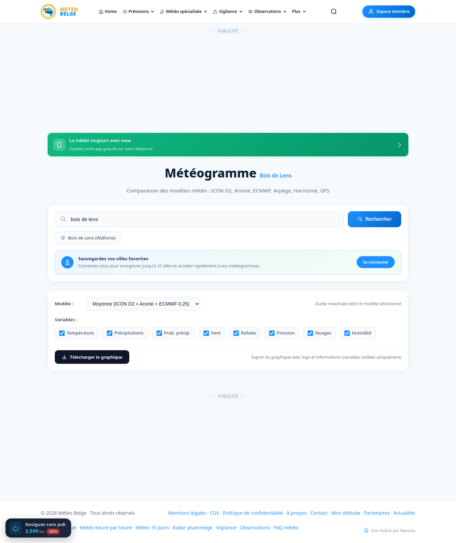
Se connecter (376, 262)
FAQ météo (286, 527)
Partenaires (377, 513)
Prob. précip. (174, 333)
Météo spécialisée (183, 11)
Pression (282, 333)
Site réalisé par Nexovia (389, 530)
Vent (212, 333)
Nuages (319, 333)
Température (76, 333)
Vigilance (227, 11)
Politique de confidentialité (253, 513)
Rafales (244, 333)
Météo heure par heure (106, 527)
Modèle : (64, 303)
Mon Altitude (345, 513)
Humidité (358, 333)
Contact (319, 513)
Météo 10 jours (152, 527)
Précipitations (125, 333)
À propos (297, 513)
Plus (299, 11)
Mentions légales (187, 513)
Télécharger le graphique (92, 357)
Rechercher (374, 219)
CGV (214, 513)
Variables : (66, 319)
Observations (267, 11)
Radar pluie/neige (193, 527)
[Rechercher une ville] (334, 11)
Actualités (404, 513)
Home (108, 11)
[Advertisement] (228, 79)
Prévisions (138, 11)
